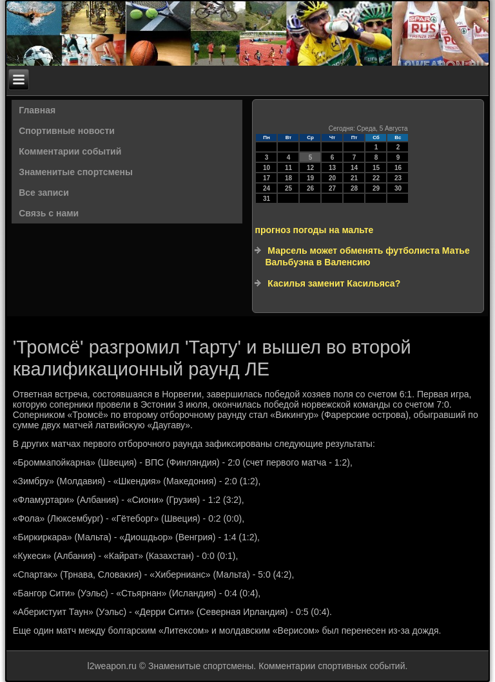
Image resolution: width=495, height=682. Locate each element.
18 (288, 178)
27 (332, 188)
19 (310, 178)
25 (288, 188)
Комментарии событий (70, 151)
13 (332, 167)
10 (266, 167)
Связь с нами (49, 213)
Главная (37, 110)
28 (354, 188)
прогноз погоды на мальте (314, 230)
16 (398, 167)
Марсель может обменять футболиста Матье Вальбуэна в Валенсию (367, 256)
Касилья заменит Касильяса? (333, 283)
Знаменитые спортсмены (76, 172)
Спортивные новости (67, 131)
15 (376, 167)
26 (310, 188)
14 (354, 167)
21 (354, 178)
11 (288, 167)
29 (376, 188)
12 (310, 167)
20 (332, 178)
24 (266, 188)
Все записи (44, 192)
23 (398, 178)
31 (266, 198)
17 (266, 178)
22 (376, 178)
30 (398, 188)
